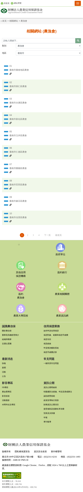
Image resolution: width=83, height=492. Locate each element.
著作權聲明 (56, 451)
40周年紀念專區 (8, 404)
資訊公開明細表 (50, 387)
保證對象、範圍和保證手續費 (56, 335)
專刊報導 (47, 422)
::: (1, 21)
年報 (45, 417)
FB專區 (5, 387)
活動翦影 (6, 400)
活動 (4, 372)
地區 (4, 53)
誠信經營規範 (49, 396)
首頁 (4, 21)
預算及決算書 (49, 413)
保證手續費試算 (50, 352)
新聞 (4, 368)
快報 (4, 363)
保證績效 (47, 344)
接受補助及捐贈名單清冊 (54, 409)
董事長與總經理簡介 (10, 335)
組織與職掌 (6, 339)
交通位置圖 (6, 344)
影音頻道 (6, 396)
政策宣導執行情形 (51, 400)
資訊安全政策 (40, 451)
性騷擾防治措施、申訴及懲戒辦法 (58, 392)
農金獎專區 (6, 392)
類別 (4, 46)
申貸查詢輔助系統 (51, 348)
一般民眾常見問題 (51, 363)
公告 (4, 376)
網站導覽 (16, 3)
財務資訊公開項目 (51, 404)
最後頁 (58, 235)
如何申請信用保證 (51, 331)
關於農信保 (6, 331)
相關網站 (13, 21)
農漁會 (24, 21)
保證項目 (47, 339)
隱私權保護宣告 (22, 451)
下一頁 (47, 235)
